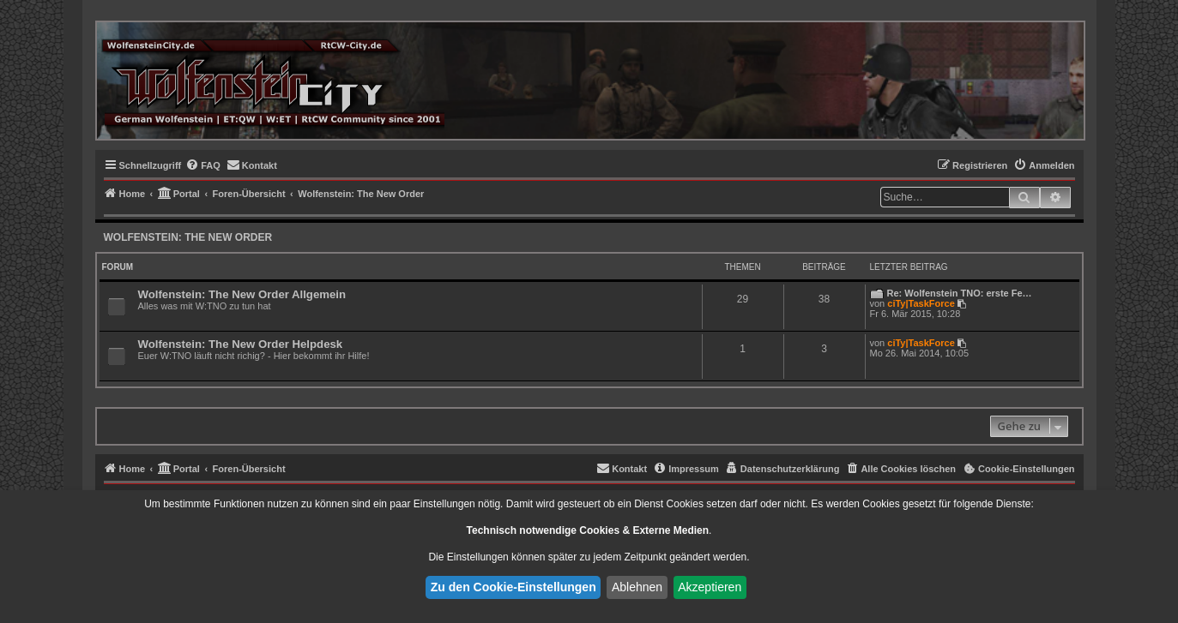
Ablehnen (637, 587)
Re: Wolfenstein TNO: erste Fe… (959, 293)
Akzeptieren (709, 587)
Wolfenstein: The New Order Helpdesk (240, 344)
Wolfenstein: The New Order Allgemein (242, 294)
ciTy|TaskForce (920, 303)
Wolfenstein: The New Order (188, 237)
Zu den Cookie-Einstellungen (513, 587)
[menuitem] (202, 165)
